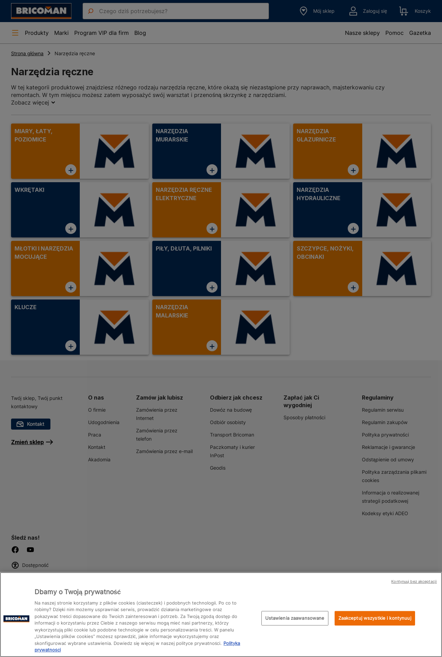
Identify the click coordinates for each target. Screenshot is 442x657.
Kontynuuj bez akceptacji (414, 581)
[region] (221, 614)
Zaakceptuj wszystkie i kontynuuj (374, 618)
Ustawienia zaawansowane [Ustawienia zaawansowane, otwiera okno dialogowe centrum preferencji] (295, 618)
